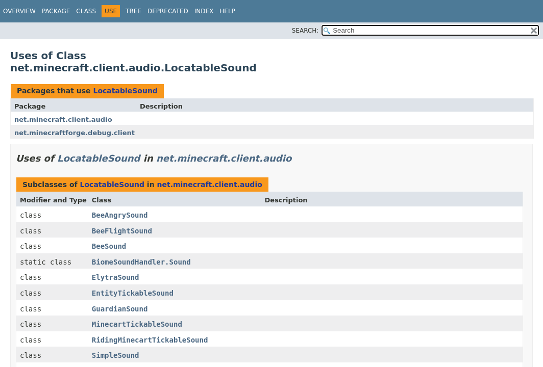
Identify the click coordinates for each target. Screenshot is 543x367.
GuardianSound (120, 309)
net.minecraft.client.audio (63, 119)
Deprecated (167, 11)
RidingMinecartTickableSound (150, 340)
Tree (133, 11)
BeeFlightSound (122, 231)
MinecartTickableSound (137, 324)
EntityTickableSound (133, 293)
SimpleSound (115, 355)
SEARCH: (305, 30)
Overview (19, 11)
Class (86, 11)
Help (227, 11)
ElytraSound (115, 277)
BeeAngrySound (120, 215)
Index (204, 11)
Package (56, 11)
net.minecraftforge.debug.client (74, 133)
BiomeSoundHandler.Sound (141, 262)
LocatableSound (125, 91)
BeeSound (109, 246)
